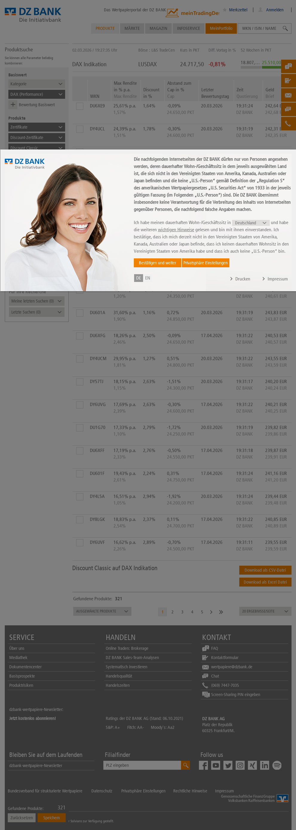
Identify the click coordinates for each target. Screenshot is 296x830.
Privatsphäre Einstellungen (205, 263)
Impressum (278, 279)
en (147, 278)
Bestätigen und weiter (157, 263)
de (138, 278)
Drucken (242, 279)
